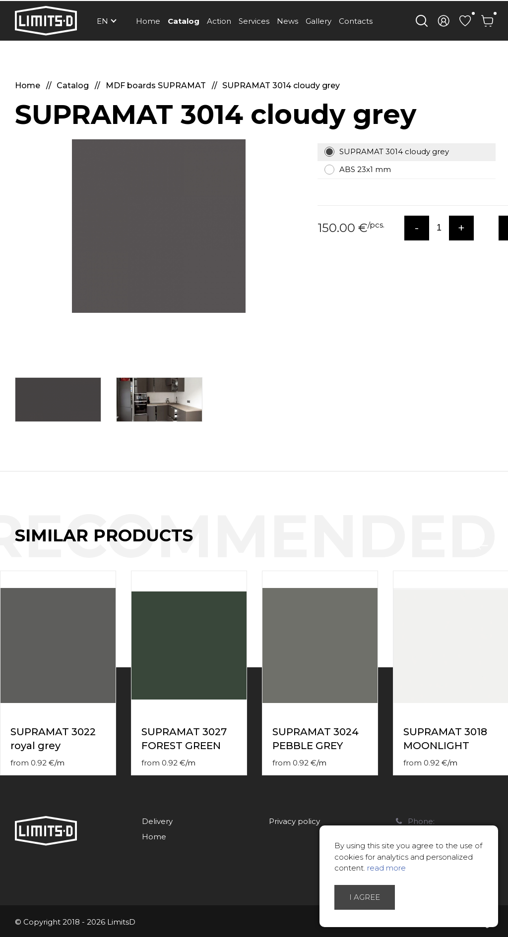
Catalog (183, 21)
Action (219, 21)
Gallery (318, 21)
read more (386, 868)
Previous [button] (482, 546)
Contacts (356, 21)
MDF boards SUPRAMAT (157, 85)
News (287, 21)
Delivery (157, 821)
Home (148, 21)
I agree (364, 897)
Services (254, 21)
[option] (159, 226)
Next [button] (502, 546)
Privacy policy (294, 821)
